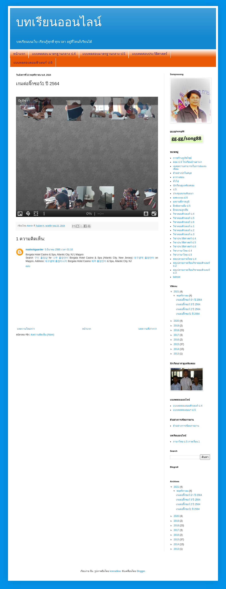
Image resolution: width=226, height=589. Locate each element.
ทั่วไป (176, 181)
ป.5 (175, 189)
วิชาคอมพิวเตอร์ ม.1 (183, 226)
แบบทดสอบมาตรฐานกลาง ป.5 (103, 53)
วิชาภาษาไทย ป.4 (182, 250)
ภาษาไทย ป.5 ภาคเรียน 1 (186, 441)
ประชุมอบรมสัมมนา (183, 193)
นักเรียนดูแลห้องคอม (183, 185)
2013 (177, 353)
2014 (177, 349)
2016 (177, 339)
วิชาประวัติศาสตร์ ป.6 (184, 246)
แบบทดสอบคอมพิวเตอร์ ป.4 (187, 405)
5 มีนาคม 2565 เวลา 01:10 (59, 249)
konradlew (115, 571)
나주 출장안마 (60, 257)
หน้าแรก (19, 53)
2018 (177, 330)
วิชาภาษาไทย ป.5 (182, 254)
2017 (177, 335)
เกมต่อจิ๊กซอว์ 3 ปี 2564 (188, 304)
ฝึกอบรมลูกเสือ (180, 209)
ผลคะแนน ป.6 (180, 197)
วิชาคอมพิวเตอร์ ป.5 (183, 218)
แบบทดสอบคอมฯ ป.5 (184, 410)
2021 (177, 291)
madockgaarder (34, 249)
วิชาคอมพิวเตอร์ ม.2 (183, 230)
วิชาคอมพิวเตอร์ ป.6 (183, 222)
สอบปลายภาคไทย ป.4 (184, 259)
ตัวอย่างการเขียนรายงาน (186, 425)
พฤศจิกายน (183, 295)
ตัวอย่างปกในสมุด (182, 173)
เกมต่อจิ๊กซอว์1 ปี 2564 (188, 313)
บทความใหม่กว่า (26, 328)
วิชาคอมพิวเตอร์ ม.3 (183, 234)
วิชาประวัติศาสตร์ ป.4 (184, 238)
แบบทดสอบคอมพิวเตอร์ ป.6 (32, 62)
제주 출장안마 (98, 261)
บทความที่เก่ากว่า (147, 328)
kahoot (176, 277)
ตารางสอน (178, 177)
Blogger (141, 571)
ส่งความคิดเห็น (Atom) (42, 334)
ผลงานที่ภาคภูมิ (181, 201)
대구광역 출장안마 (144, 257)
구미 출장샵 (41, 257)
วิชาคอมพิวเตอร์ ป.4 (183, 213)
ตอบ (28, 266)
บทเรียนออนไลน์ (59, 22)
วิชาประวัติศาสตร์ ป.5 (184, 242)
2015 (177, 344)
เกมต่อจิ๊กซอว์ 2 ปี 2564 (188, 309)
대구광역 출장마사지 (56, 261)
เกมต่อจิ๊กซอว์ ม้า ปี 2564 (189, 299)
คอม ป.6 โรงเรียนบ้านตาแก (187, 162)
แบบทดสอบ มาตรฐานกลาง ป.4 (54, 53)
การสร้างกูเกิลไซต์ (182, 158)
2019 (177, 325)
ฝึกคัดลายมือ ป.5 (181, 205)
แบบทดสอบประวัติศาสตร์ (149, 53)
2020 (177, 320)
